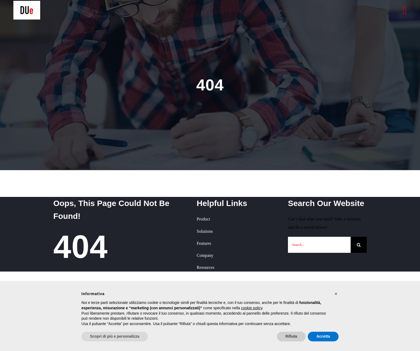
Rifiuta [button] (291, 336)
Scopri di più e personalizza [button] (114, 336)
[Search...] (319, 245)
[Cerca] (359, 245)
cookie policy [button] (251, 308)
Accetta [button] (323, 336)
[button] (336, 293)
